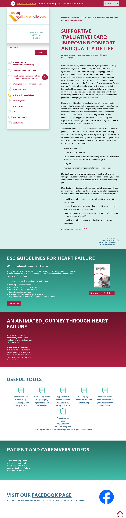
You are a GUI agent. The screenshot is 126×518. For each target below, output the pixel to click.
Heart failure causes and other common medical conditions (30, 77)
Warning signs (19, 106)
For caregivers (19, 100)
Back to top (120, 516)
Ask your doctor (20, 117)
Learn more (13, 303)
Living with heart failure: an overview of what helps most (106, 241)
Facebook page (52, 495)
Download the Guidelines (101, 293)
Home (63, 17)
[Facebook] (106, 497)
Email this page (67, 58)
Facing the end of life (79, 229)
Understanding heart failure (25, 70)
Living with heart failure (23, 95)
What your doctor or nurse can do (27, 84)
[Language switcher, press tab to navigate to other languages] (111, 3)
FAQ (14, 112)
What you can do (20, 89)
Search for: (13, 47)
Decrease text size (85, 55)
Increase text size (68, 55)
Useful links (18, 123)
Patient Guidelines (26, 3)
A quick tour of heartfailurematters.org (23, 63)
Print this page (101, 55)
